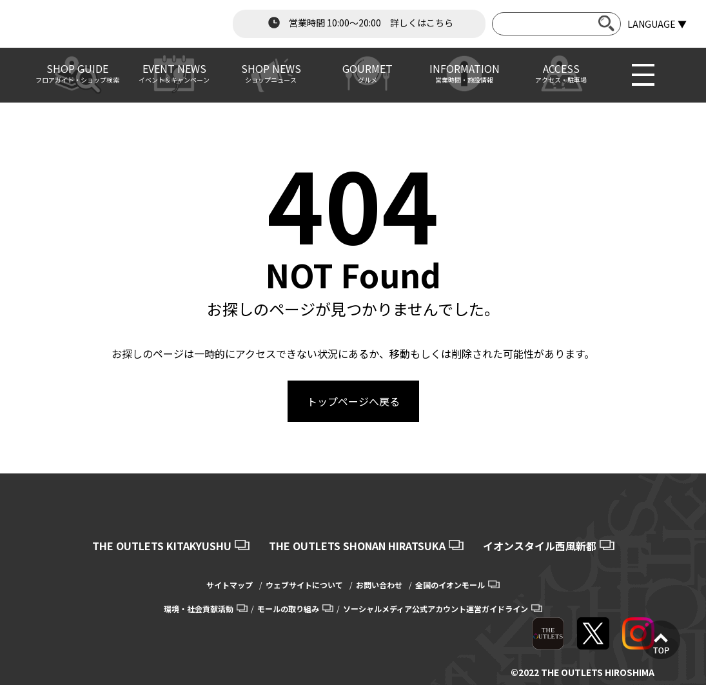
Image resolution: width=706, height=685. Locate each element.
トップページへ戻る (353, 401)
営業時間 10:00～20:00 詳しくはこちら (359, 23)
